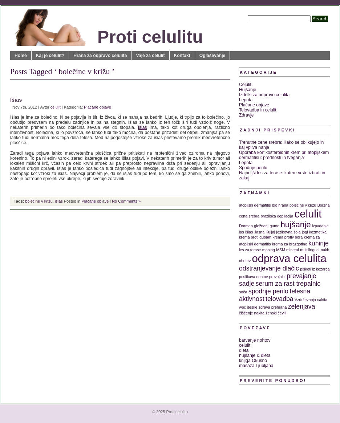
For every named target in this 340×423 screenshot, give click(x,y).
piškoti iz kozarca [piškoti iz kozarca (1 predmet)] (314, 269)
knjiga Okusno (253, 360)
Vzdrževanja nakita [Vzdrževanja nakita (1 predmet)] (311, 299)
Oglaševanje (212, 55)
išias (59, 201)
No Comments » (126, 201)
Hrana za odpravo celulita (100, 55)
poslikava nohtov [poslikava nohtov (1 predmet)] (253, 276)
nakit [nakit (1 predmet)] (325, 250)
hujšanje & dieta (255, 355)
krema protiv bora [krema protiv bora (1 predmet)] (287, 237)
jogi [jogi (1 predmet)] (305, 232)
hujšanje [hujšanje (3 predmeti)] (295, 224)
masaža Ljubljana (256, 365)
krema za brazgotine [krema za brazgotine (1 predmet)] (289, 244)
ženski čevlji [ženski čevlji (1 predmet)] (276, 313)
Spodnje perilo (253, 167)
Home (21, 55)
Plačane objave (97, 107)
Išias (16, 100)
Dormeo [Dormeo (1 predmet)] (246, 226)
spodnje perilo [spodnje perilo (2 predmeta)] (268, 291)
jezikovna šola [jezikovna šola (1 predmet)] (288, 232)
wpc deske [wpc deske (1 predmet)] (248, 307)
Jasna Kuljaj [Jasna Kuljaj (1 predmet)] (264, 232)
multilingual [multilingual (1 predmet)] (309, 250)
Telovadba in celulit (257, 110)
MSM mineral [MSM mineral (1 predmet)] (287, 250)
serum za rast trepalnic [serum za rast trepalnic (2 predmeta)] (288, 283)
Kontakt (182, 55)
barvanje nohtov (255, 340)
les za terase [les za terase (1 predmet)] (250, 250)
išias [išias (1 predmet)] (249, 232)
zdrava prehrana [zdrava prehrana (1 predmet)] (273, 307)
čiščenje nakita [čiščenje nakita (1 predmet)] (251, 313)
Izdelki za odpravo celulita (264, 94)
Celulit (245, 84)
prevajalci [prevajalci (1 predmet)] (277, 276)
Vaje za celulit (150, 55)
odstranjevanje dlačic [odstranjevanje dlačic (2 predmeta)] (269, 268)
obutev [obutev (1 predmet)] (245, 261)
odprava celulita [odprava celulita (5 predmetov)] (289, 258)
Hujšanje (247, 89)
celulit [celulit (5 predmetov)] (308, 214)
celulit (55, 107)
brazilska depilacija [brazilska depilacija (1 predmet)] (277, 216)
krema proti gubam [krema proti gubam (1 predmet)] (255, 237)
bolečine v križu (38, 201)
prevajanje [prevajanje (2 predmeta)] (301, 276)
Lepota (245, 99)
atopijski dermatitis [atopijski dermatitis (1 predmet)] (255, 205)
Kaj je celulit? (50, 55)
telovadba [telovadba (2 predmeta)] (280, 298)
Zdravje (246, 115)
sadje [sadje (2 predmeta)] (246, 283)
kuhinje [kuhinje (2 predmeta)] (318, 243)
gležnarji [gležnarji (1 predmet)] (261, 226)
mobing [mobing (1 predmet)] (268, 250)
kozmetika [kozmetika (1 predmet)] (318, 232)
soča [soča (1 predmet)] (243, 292)
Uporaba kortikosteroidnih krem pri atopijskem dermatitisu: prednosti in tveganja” (284, 155)
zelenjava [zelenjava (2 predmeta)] (301, 306)
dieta (243, 350)
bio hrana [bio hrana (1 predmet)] (280, 205)
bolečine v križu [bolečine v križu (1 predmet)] (303, 205)
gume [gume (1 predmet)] (274, 226)
